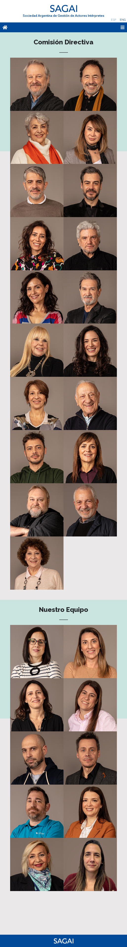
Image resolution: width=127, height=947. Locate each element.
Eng (123, 19)
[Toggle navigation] (76, 27)
